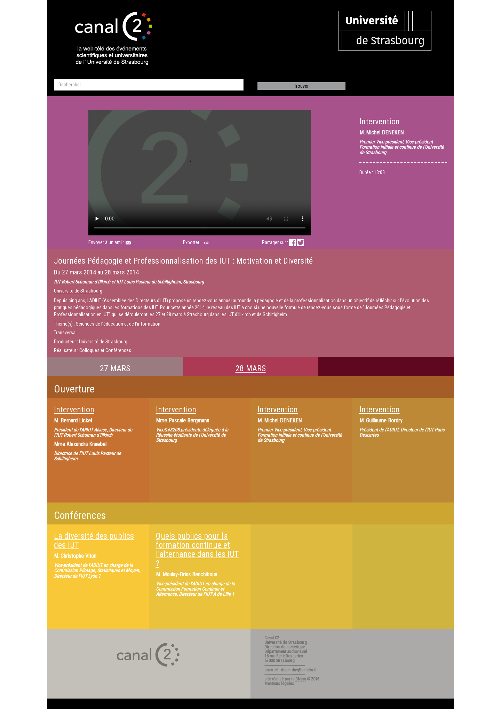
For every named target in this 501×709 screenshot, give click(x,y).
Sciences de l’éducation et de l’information (118, 324)
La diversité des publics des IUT (94, 540)
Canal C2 (271, 638)
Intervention (74, 409)
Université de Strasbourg (78, 291)
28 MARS (251, 368)
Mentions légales (279, 683)
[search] (149, 85)
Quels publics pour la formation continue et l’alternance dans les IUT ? (197, 549)
